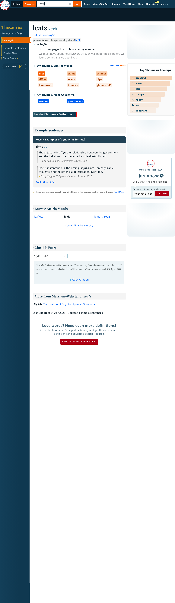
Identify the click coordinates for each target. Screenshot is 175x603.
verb (52, 28)
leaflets (38, 216)
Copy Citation (79, 279)
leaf (77, 40)
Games (87, 4)
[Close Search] (70, 4)
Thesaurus (11, 27)
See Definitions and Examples (150, 181)
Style (37, 256)
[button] (164, 4)
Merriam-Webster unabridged (79, 341)
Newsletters (152, 4)
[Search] (59, 4)
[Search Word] (77, 4)
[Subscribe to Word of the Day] (143, 194)
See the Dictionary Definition (54, 114)
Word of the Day (100, 4)
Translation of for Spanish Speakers (69, 304)
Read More (119, 192)
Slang (140, 4)
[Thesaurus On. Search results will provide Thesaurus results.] (23, 4)
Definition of (44, 35)
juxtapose (149, 175)
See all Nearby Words (78, 225)
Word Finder (129, 4)
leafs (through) (103, 216)
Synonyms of (11, 33)
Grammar (115, 4)
